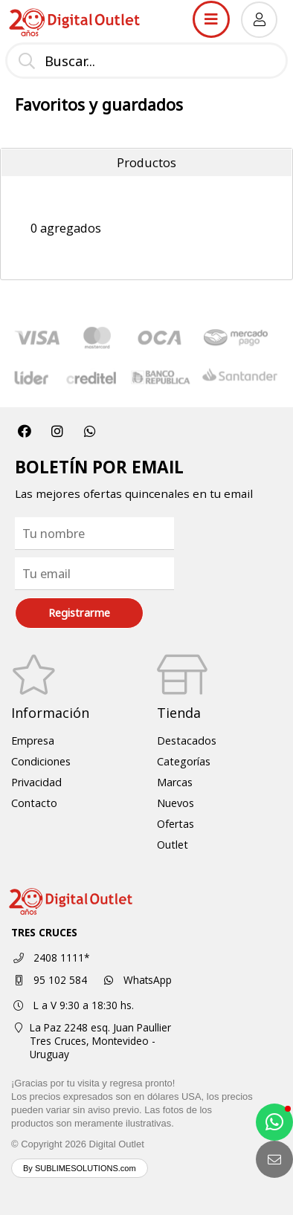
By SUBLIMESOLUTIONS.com (79, 1168)
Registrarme (79, 613)
